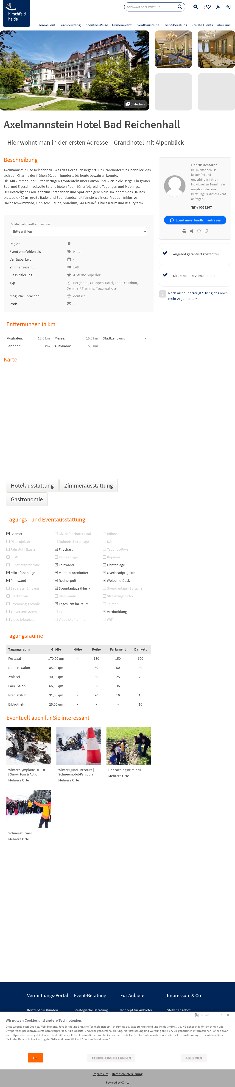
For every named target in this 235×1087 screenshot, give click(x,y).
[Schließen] (228, 1015)
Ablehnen (193, 1058)
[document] (117, 1035)
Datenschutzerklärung (127, 1074)
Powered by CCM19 (117, 1082)
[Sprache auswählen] (196, 1015)
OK (35, 1058)
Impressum (100, 1074)
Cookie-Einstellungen (111, 1058)
